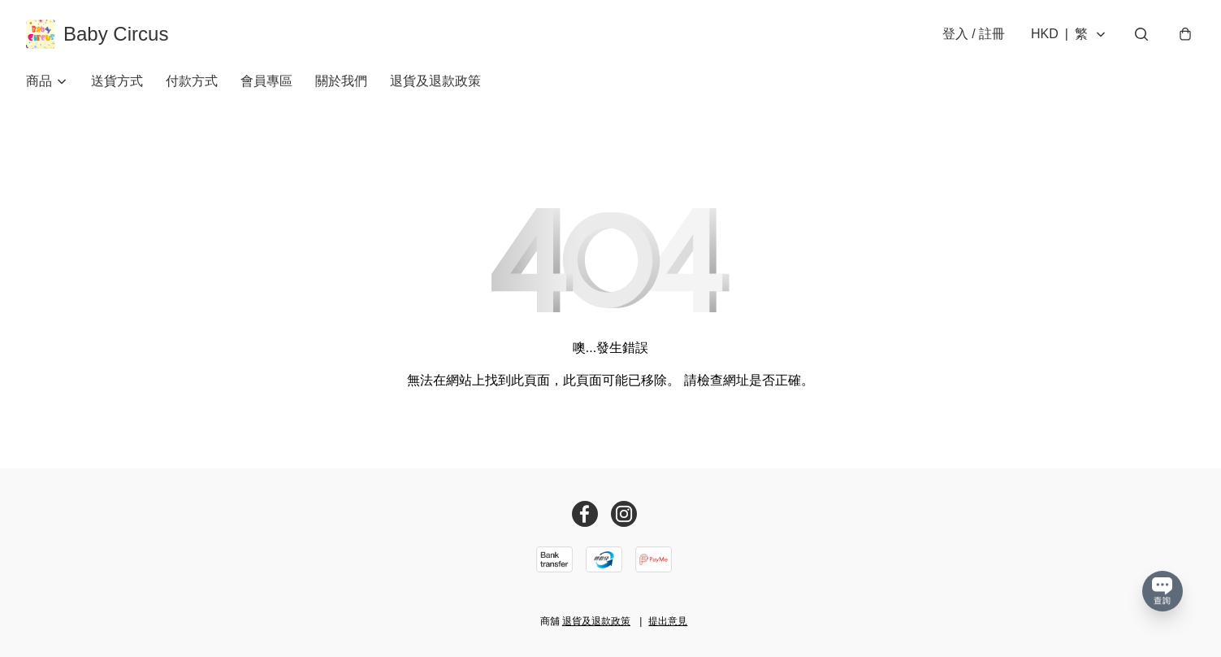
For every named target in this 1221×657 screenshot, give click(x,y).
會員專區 (266, 81)
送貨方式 (117, 81)
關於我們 (341, 81)
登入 (973, 34)
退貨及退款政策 (435, 81)
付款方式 (192, 81)
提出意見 (667, 621)
